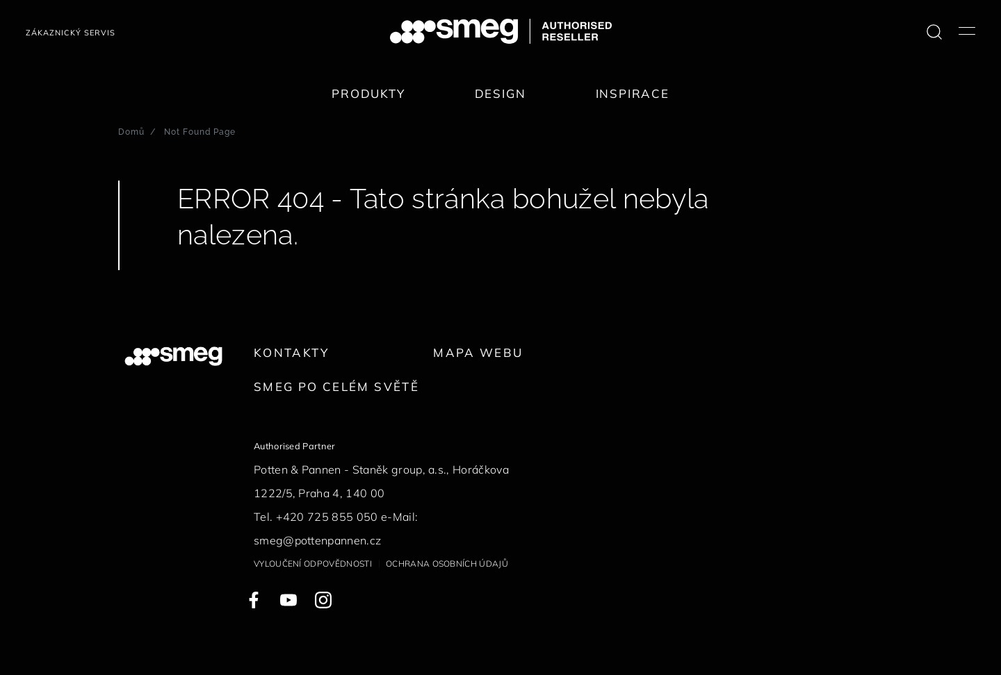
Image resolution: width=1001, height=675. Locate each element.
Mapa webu (478, 352)
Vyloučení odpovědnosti (313, 563)
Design (500, 93)
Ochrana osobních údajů (447, 563)
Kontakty (291, 352)
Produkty (368, 93)
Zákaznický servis (70, 33)
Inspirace (632, 93)
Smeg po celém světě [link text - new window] (336, 386)
